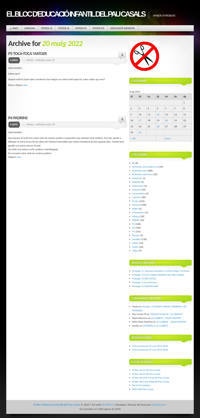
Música (136, 216)
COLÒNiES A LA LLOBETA (155, 325)
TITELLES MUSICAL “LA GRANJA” (166, 314)
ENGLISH (30, 28)
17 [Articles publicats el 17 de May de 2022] (140, 120)
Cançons (136, 189)
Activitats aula (43, 60)
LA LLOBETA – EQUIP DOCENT (166, 318)
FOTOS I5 (80, 28)
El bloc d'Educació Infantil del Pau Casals (75, 14)
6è (133, 162)
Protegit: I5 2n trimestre (144, 282)
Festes (135, 201)
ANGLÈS (136, 181)
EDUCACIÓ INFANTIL (123, 28)
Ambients (137, 178)
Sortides (136, 239)
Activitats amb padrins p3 (145, 166)
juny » (168, 138)
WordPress (108, 404)
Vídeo (135, 250)
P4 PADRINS (18, 117)
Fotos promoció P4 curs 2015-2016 (150, 345)
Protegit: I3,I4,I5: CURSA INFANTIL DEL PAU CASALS (158, 274)
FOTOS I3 (46, 28)
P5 (53, 60)
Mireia (30, 60)
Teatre (135, 246)
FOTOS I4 (63, 28)
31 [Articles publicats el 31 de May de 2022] (140, 132)
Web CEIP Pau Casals (143, 389)
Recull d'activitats (141, 385)
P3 (133, 223)
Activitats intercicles (142, 174)
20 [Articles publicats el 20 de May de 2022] (166, 120)
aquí (25, 84)
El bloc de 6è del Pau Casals (146, 373)
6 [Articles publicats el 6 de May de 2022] (166, 108)
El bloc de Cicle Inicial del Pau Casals (150, 377)
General (136, 204)
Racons (135, 235)
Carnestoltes (138, 193)
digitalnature (159, 404)
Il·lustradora (138, 212)
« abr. (133, 138)
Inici (15, 28)
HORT (135, 208)
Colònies (136, 197)
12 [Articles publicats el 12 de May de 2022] (158, 114)
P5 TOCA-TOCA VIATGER (27, 53)
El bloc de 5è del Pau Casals (146, 370)
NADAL (135, 220)
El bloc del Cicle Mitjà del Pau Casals (150, 381)
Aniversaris (138, 185)
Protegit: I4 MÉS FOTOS (144, 278)
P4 (53, 124)
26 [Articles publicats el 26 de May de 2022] (158, 126)
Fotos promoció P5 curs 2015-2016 (150, 349)
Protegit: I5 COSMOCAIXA (145, 286)
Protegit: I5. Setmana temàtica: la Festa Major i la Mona (160, 270)
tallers (135, 242)
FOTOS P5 (98, 28)
